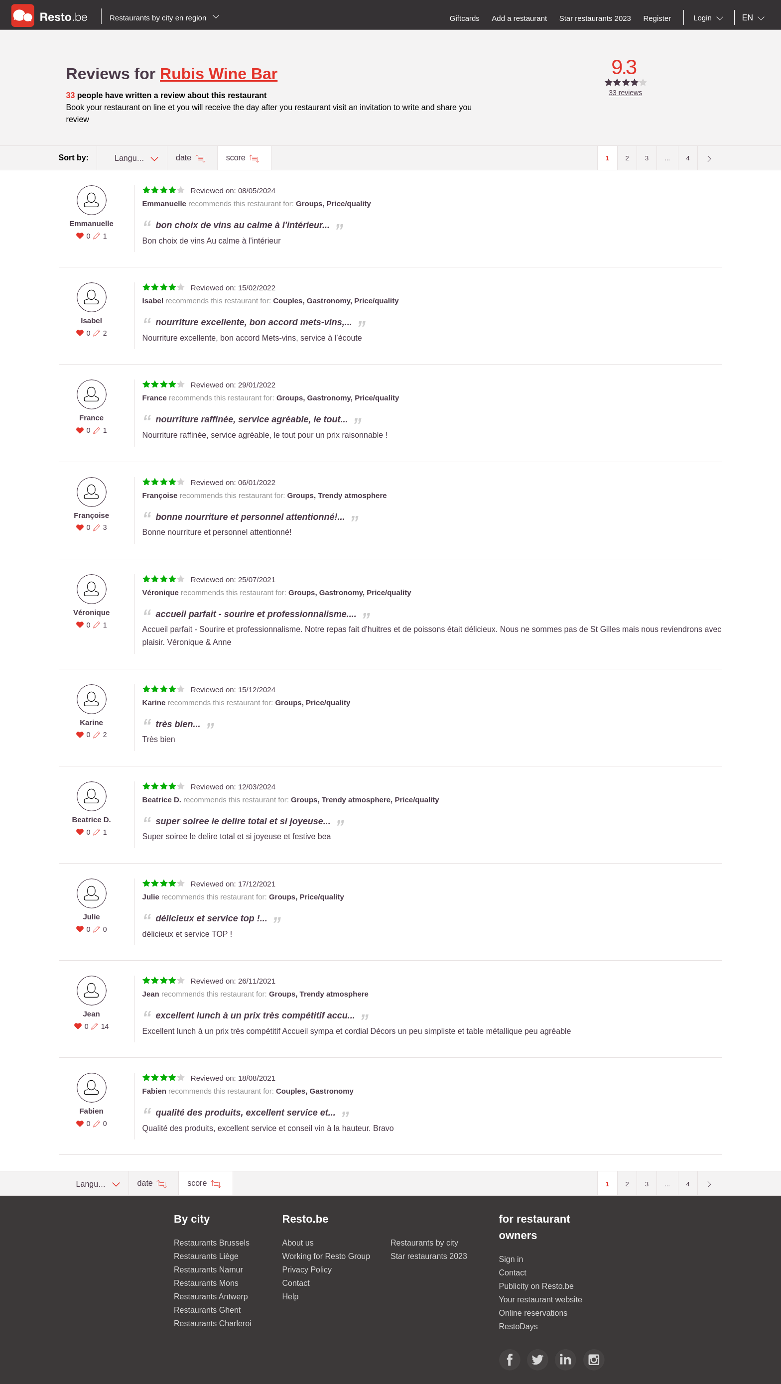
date (185, 157)
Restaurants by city (424, 1243)
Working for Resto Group (326, 1256)
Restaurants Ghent (207, 1310)
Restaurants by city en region (165, 17)
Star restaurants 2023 (428, 1256)
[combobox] (710, 17)
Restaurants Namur (208, 1269)
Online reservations (533, 1313)
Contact (296, 1283)
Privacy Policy (307, 1269)
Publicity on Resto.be (536, 1286)
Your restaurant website (541, 1299)
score (237, 157)
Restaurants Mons (206, 1283)
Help (290, 1296)
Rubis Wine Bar (218, 74)
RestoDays (518, 1326)
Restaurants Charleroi (213, 1323)
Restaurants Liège (206, 1256)
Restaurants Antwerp (211, 1296)
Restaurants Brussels (212, 1243)
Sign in (511, 1259)
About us (298, 1243)
